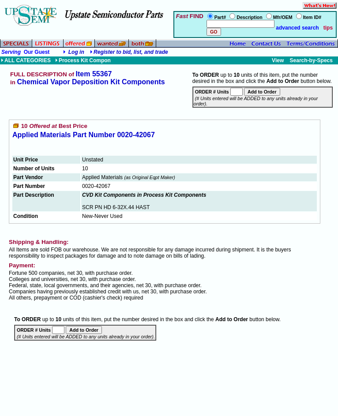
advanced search (296, 28)
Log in (76, 52)
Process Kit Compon (83, 60)
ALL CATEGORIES (26, 60)
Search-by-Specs (311, 60)
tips (328, 28)
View (278, 60)
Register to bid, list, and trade (131, 52)
